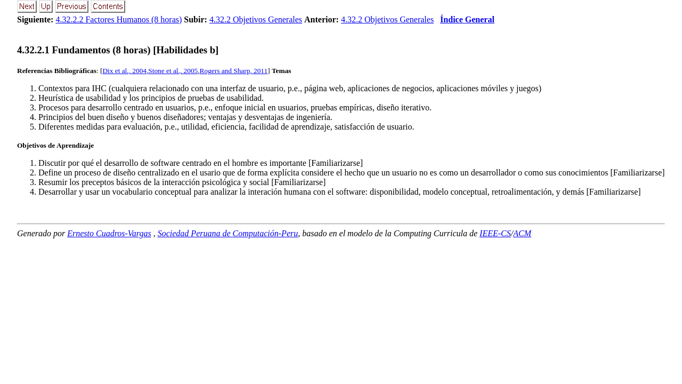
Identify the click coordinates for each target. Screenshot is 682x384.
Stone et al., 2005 (173, 71)
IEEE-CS (495, 233)
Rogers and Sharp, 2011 (234, 71)
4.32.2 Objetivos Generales (255, 19)
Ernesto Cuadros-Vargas (109, 233)
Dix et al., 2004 (124, 71)
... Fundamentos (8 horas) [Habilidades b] (117, 49)
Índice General (467, 19)
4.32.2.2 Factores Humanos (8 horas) (118, 19)
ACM (522, 233)
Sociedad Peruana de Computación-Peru (228, 233)
